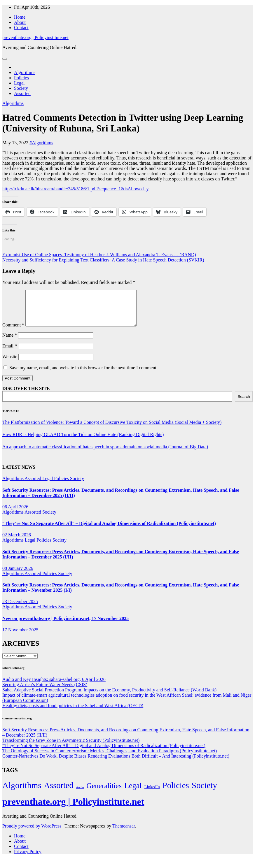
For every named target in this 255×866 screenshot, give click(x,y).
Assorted (22, 93)
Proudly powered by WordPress (32, 832)
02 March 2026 (16, 541)
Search (243, 403)
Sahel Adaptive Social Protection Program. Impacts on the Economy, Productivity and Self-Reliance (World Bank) (109, 696)
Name (9, 342)
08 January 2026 (17, 575)
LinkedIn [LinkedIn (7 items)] (152, 793)
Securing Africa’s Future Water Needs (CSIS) (44, 691)
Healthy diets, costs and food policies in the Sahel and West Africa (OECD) (72, 712)
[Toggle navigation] (4, 59)
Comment (13, 331)
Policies (21, 77)
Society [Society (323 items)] (204, 792)
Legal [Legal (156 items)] (133, 792)
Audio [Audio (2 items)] (80, 794)
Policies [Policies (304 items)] (176, 792)
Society (21, 88)
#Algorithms (41, 142)
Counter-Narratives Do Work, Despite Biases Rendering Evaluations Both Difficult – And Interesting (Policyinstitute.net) (115, 762)
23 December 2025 (20, 608)
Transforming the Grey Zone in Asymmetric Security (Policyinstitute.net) (70, 747)
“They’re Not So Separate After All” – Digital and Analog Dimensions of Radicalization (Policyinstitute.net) (109, 530)
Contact (21, 27)
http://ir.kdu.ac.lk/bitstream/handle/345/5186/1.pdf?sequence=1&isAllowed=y (75, 188)
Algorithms (24, 72)
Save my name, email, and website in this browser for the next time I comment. (83, 374)
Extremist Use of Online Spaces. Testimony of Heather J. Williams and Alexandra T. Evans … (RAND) (99, 254)
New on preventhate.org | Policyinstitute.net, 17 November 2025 (65, 625)
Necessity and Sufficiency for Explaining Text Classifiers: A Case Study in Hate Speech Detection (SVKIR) (103, 259)
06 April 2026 (15, 513)
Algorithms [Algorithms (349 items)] (21, 792)
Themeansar (123, 832)
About (20, 22)
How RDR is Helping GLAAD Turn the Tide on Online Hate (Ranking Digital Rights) (83, 441)
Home (19, 17)
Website (9, 363)
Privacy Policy (27, 858)
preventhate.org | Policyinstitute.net (35, 37)
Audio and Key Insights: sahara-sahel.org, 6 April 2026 (54, 686)
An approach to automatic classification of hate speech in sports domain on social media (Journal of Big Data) (105, 453)
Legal (19, 82)
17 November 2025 (20, 636)
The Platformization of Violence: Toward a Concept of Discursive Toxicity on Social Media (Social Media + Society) (111, 429)
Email (9, 352)
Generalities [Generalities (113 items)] (104, 793)
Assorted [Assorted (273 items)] (59, 792)
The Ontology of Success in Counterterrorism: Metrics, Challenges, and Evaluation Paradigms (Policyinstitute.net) (109, 757)
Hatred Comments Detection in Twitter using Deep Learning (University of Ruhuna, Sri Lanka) (122, 122)
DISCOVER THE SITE (26, 395)
